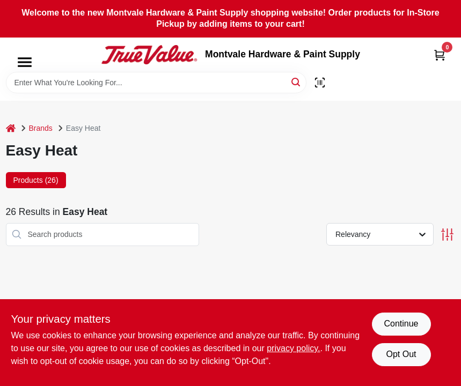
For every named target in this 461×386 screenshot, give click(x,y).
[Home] (11, 128)
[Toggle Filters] (447, 234)
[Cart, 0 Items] (439, 55)
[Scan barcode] (320, 82)
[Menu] (25, 62)
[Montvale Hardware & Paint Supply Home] (149, 54)
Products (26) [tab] (35, 180)
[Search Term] (156, 82)
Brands (41, 128)
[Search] (296, 82)
